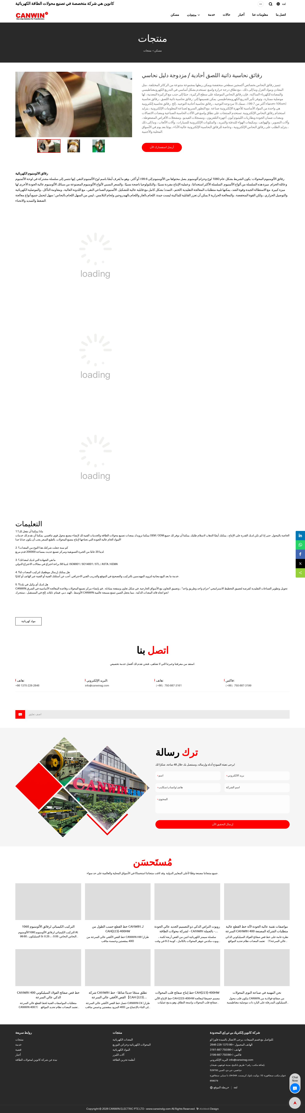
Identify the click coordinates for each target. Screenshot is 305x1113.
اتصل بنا (281, 15)
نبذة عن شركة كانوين (45, 1060)
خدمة (211, 15)
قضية (18, 1049)
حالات (226, 15)
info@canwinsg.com (97, 685)
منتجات (191, 15)
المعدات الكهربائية (123, 1039)
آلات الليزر (118, 1055)
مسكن (175, 15)
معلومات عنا (260, 15)
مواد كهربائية (28, 621)
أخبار (241, 15)
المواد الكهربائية (121, 1049)
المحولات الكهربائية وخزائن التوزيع (132, 1044)
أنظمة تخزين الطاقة (124, 1060)
